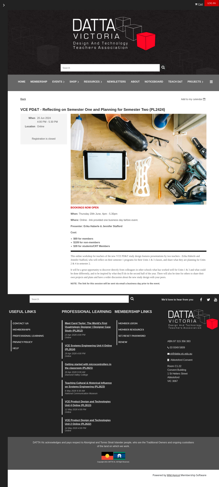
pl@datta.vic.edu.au (181, 353)
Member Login (127, 323)
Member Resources (131, 329)
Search (163, 67)
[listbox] (193, 99)
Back (23, 99)
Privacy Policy (22, 341)
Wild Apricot (173, 475)
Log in (212, 3)
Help (16, 348)
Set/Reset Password (132, 335)
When (32, 118)
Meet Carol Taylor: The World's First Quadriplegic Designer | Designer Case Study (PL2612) (88, 327)
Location (30, 126)
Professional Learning (28, 335)
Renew (122, 341)
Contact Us (21, 323)
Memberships (21, 329)
